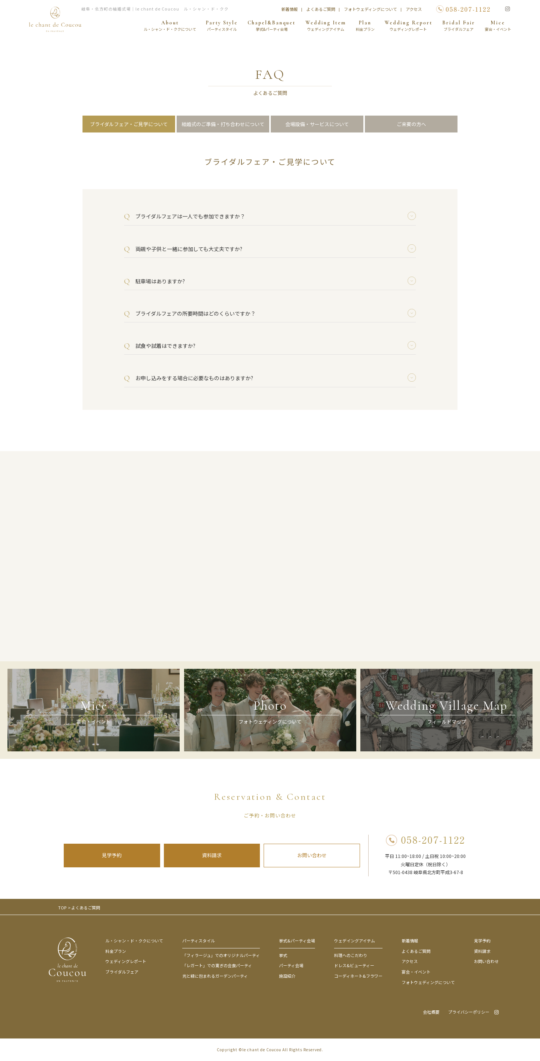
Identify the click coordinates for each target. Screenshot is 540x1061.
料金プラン (115, 951)
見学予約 (112, 855)
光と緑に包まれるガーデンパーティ (215, 976)
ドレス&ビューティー (354, 965)
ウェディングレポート (125, 961)
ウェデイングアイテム (354, 941)
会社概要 (431, 1012)
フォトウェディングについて (370, 9)
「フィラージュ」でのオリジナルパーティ (221, 955)
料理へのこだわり (350, 955)
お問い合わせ (312, 855)
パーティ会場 (291, 965)
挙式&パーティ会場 (297, 941)
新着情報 (289, 9)
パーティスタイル (198, 941)
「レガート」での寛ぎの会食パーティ (217, 965)
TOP (62, 907)
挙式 (283, 955)
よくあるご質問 (320, 9)
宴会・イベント (416, 972)
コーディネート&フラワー (358, 976)
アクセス (414, 9)
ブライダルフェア (121, 972)
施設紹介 (287, 976)
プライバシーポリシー (468, 1012)
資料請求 (212, 855)
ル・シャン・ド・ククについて (134, 941)
